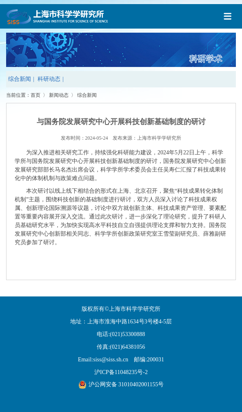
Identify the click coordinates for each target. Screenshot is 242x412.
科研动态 (49, 79)
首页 (35, 95)
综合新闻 (19, 79)
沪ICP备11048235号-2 (121, 372)
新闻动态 (59, 95)
